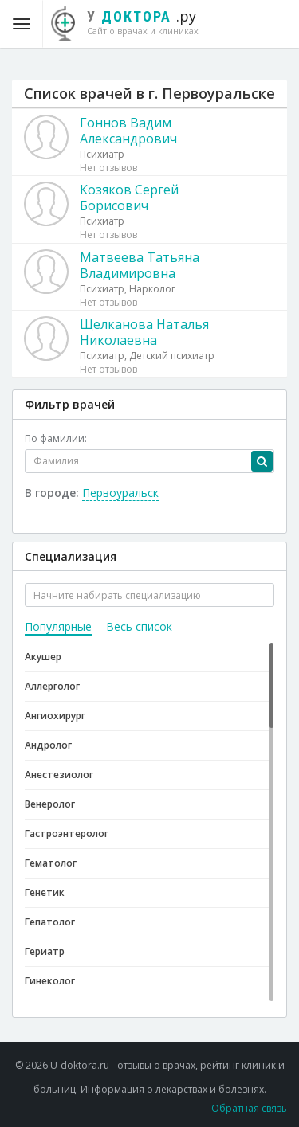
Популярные (58, 626)
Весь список (139, 626)
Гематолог (51, 863)
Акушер (43, 656)
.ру (132, 21)
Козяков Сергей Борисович (129, 197)
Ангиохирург (55, 715)
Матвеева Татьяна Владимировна (139, 265)
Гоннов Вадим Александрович (128, 130)
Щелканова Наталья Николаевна (144, 332)
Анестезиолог (59, 774)
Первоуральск (120, 492)
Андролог (48, 745)
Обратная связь (249, 1108)
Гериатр (45, 951)
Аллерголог (52, 686)
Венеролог (50, 804)
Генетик (45, 892)
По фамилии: (56, 438)
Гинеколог (50, 981)
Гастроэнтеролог (66, 833)
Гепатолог (50, 922)
